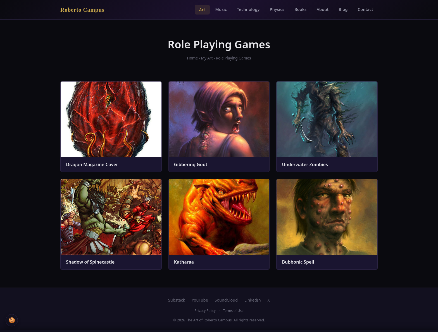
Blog (343, 9)
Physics (277, 9)
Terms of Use (233, 310)
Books (300, 9)
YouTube (200, 300)
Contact (365, 9)
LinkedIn (252, 300)
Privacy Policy (205, 310)
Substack (176, 300)
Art (202, 9)
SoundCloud (226, 300)
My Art (207, 58)
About (322, 9)
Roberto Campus (82, 10)
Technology (248, 9)
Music (221, 9)
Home (192, 58)
